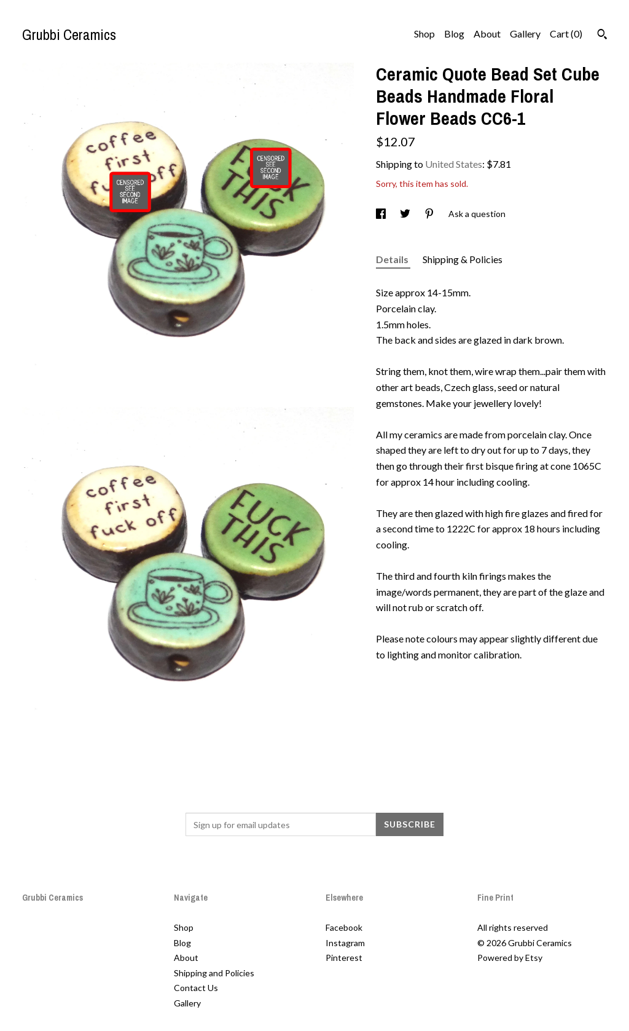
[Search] (602, 35)
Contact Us (196, 987)
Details (393, 259)
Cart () (566, 33)
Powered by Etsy (509, 957)
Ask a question (477, 213)
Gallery (525, 33)
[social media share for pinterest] (430, 213)
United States (453, 164)
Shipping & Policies (462, 259)
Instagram (345, 943)
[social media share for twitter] (406, 213)
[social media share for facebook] (382, 213)
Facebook (344, 927)
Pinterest (344, 957)
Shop (424, 33)
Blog (454, 33)
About (487, 33)
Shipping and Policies (214, 973)
